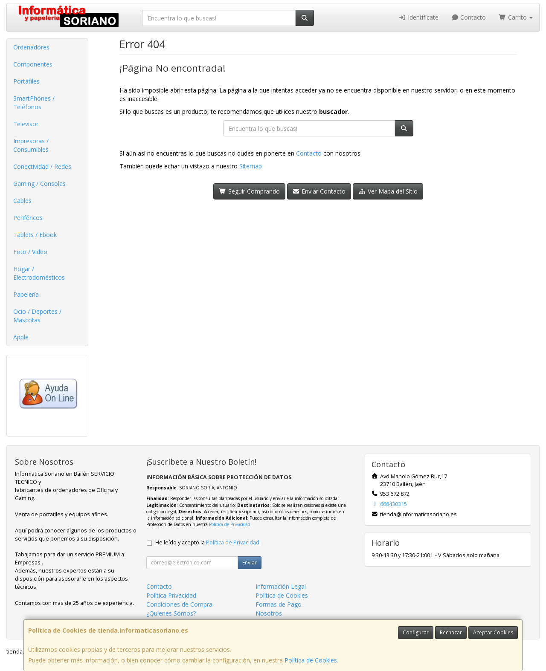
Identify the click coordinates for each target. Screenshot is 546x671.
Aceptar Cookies (493, 632)
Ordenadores (31, 47)
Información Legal (281, 586)
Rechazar (451, 632)
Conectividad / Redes (42, 166)
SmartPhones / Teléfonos (34, 102)
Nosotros (269, 613)
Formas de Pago (279, 604)
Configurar (416, 632)
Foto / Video (30, 252)
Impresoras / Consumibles (31, 145)
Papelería (26, 294)
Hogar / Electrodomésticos (39, 273)
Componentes (32, 64)
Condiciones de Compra (179, 604)
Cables (22, 201)
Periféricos (28, 218)
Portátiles (26, 81)
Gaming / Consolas (39, 183)
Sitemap (250, 166)
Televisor (25, 124)
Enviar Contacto (319, 191)
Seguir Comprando (249, 191)
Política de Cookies (311, 660)
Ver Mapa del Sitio (388, 191)
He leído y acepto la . (208, 542)
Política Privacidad (171, 595)
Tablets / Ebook (35, 235)
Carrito (516, 17)
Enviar (249, 562)
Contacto (468, 17)
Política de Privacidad (229, 524)
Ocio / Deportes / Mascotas (37, 315)
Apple (21, 337)
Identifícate (418, 17)
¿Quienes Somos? (171, 613)
